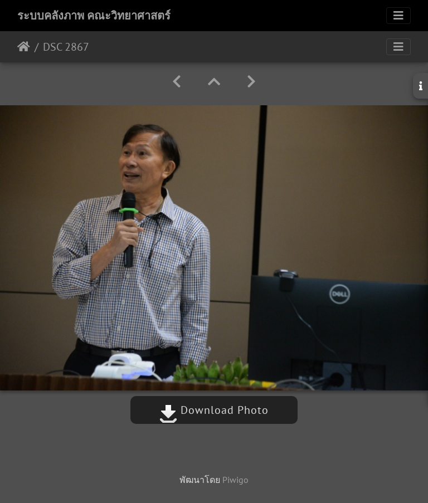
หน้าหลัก (23, 46)
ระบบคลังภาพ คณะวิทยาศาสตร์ (94, 15)
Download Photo (214, 410)
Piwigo (235, 479)
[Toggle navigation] (398, 15)
